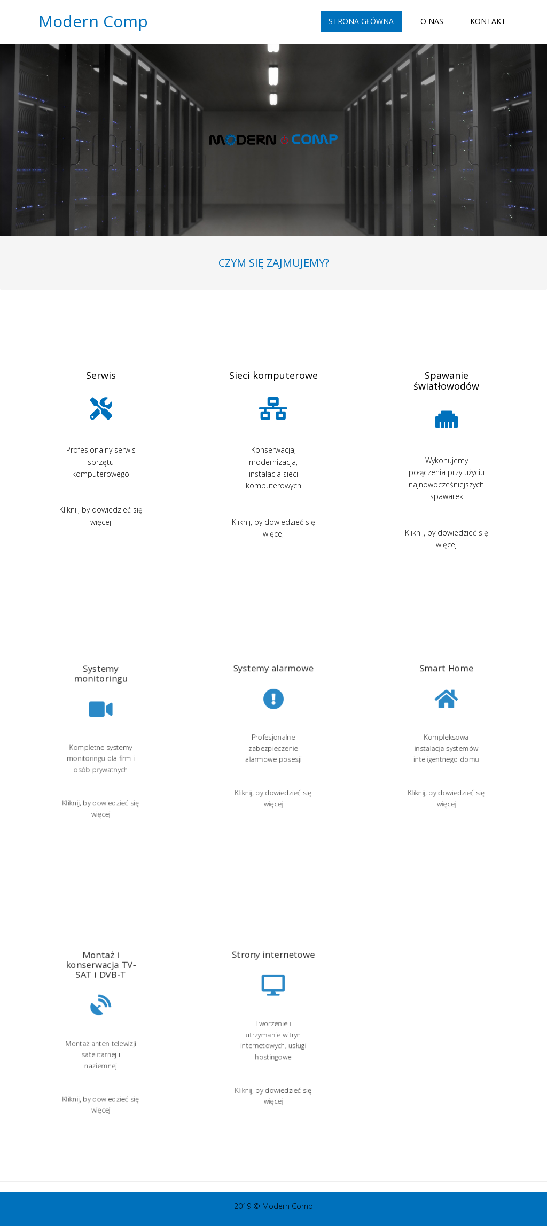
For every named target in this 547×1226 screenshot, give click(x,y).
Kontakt (488, 21)
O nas (431, 21)
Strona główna (361, 21)
